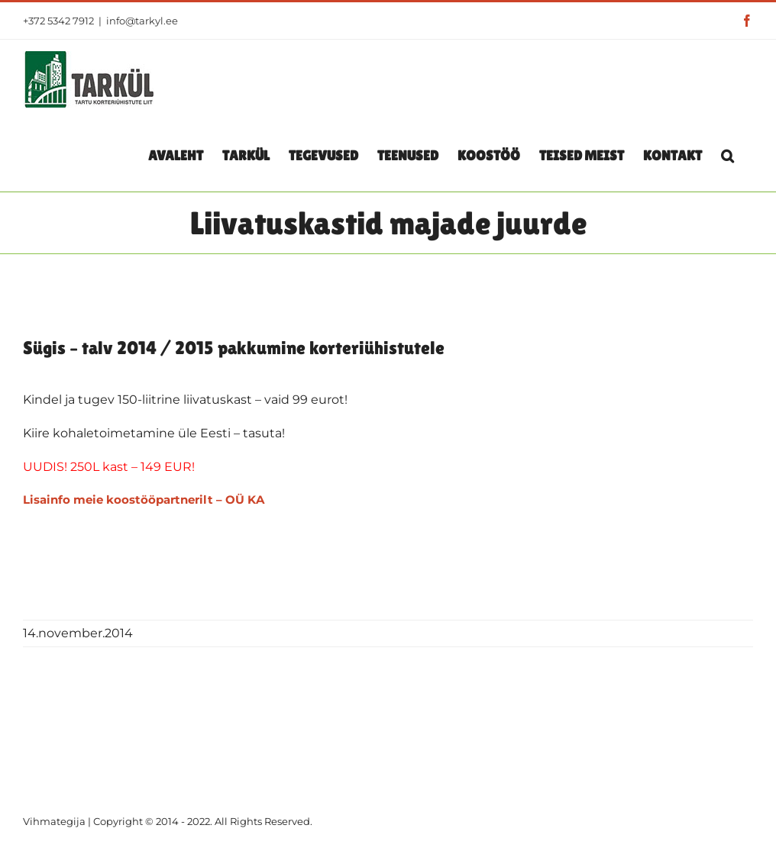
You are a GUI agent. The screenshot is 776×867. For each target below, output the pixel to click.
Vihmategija (54, 821)
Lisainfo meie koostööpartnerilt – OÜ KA (143, 499)
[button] (727, 155)
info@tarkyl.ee (142, 21)
